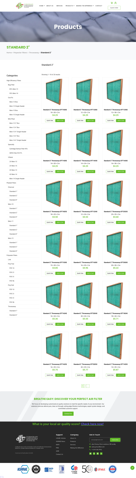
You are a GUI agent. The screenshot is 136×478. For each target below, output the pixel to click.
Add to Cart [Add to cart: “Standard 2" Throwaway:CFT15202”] (60, 273)
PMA (57, 448)
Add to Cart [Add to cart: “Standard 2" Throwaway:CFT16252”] (60, 375)
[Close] (1, 477)
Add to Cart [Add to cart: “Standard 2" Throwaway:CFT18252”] (60, 222)
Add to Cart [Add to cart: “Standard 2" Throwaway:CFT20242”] (90, 324)
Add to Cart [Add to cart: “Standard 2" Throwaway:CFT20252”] (90, 375)
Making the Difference (77, 448)
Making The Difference (84, 6)
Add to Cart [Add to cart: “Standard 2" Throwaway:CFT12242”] (90, 222)
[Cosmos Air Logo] (27, 439)
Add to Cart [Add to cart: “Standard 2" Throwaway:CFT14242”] (90, 171)
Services (59, 6)
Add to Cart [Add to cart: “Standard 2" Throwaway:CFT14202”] (60, 171)
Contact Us (68, 414)
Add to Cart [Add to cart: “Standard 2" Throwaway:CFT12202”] (90, 120)
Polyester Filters (20, 52)
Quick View (50, 120)
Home (41, 6)
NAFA (57, 444)
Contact (98, 6)
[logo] (24, 6)
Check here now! (92, 424)
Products (70, 6)
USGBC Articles (61, 438)
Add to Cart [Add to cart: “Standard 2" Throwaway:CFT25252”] (120, 222)
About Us (49, 6)
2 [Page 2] (85, 386)
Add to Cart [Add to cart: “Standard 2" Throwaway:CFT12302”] (120, 120)
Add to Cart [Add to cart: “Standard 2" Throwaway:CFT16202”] (90, 273)
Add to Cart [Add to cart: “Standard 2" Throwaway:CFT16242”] (60, 324)
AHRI (57, 451)
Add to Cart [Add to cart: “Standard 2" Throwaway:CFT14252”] (120, 375)
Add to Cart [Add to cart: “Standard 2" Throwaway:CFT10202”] (60, 120)
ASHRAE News (60, 441)
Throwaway (34, 52)
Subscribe (115, 440)
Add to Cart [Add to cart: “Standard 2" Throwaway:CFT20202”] (120, 273)
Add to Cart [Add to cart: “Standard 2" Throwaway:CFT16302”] (120, 171)
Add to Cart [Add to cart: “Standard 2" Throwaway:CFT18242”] (120, 324)
